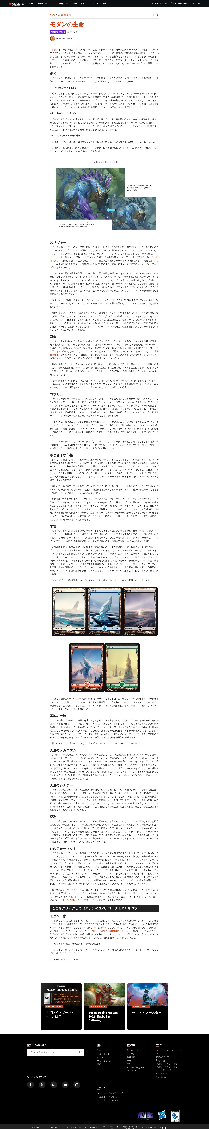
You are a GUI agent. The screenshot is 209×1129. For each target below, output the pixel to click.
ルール (100, 1057)
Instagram (114, 930)
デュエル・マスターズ (107, 1096)
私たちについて (134, 1050)
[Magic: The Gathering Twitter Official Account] (42, 1084)
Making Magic (64, 14)
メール (61, 930)
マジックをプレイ (61, 3)
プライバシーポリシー (73, 1128)
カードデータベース (178, 3)
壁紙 (99, 1064)
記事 (104, 3)
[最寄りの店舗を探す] (81, 1052)
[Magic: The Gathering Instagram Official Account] (76, 1084)
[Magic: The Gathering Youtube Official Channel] (65, 1084)
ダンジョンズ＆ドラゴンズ (110, 1093)
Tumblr (103, 930)
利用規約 (35, 1128)
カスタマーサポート (91, 1128)
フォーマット (103, 1053)
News (52, 14)
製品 (31, 3)
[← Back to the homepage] (16, 3)
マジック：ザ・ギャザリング (110, 1102)
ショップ (94, 3)
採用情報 (131, 1057)
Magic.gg (160, 1060)
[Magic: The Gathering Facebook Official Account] (30, 1084)
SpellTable (161, 1077)
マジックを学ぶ (79, 3)
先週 (54, 49)
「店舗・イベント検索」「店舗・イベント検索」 (168, 1065)
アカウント (195, 3)
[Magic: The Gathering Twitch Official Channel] (53, 1084)
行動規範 (54, 1128)
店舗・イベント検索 (159, 3)
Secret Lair (161, 1073)
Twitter (93, 930)
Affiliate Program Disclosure (135, 1069)
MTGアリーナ (43, 3)
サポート (131, 1060)
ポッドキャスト (104, 1060)
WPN (129, 1064)
